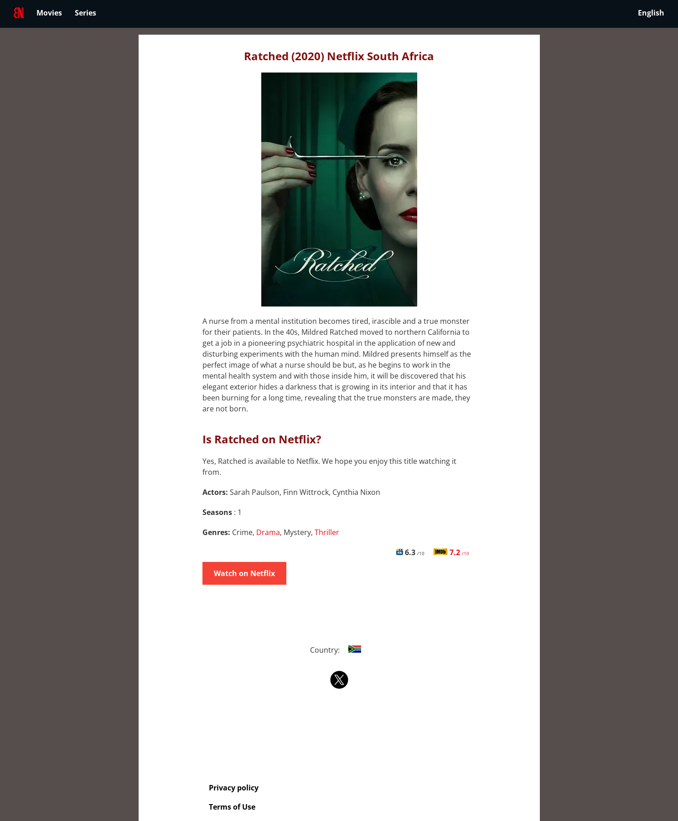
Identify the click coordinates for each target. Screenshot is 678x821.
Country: (339, 650)
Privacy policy (234, 788)
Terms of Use (232, 807)
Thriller (327, 532)
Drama (268, 532)
